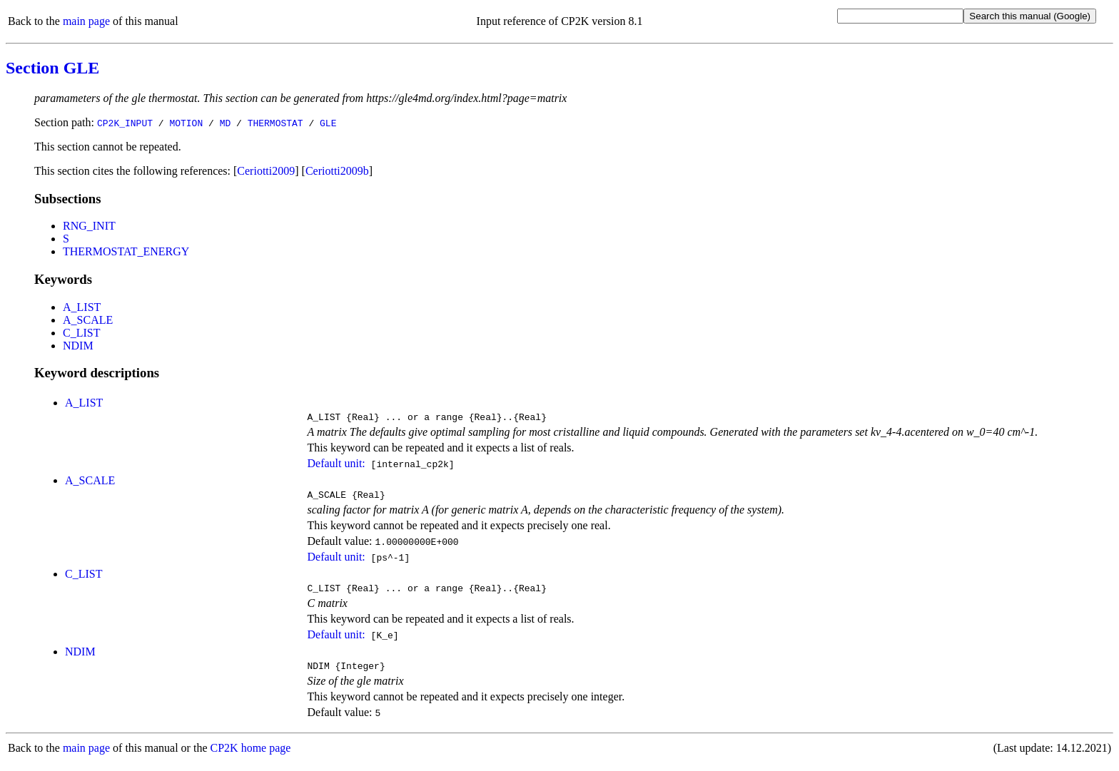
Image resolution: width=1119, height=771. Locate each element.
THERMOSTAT (275, 122)
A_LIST (82, 307)
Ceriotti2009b (337, 171)
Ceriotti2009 (266, 171)
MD (225, 122)
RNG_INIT (89, 226)
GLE (328, 122)
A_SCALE (88, 320)
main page (86, 21)
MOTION (186, 122)
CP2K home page (251, 756)
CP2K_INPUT (125, 122)
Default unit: (336, 465)
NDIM (78, 345)
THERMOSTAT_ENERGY (126, 251)
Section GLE (52, 67)
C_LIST (81, 333)
